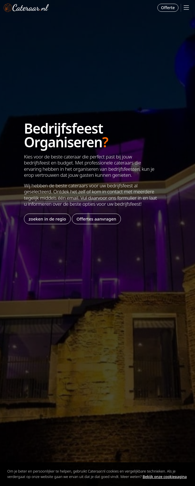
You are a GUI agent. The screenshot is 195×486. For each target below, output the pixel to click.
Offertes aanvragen (96, 219)
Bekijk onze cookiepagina (165, 476)
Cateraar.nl (26, 8)
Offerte (168, 7)
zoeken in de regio (47, 219)
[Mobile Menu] (186, 7)
